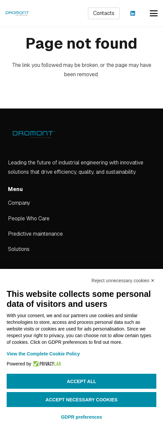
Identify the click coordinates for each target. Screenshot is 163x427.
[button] (153, 13)
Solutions (19, 249)
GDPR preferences (81, 417)
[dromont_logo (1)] (17, 13)
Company (19, 202)
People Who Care (29, 218)
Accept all (81, 381)
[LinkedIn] (132, 13)
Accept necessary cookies (81, 399)
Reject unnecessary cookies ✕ (123, 280)
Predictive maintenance (35, 233)
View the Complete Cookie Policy (43, 353)
